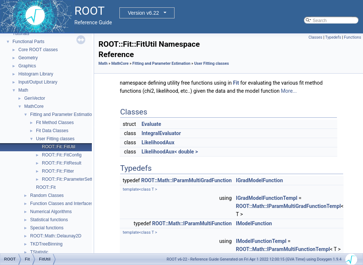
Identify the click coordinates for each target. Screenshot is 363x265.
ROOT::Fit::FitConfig (62, 155)
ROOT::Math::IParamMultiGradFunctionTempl (288, 206)
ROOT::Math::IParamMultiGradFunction (186, 180)
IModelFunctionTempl (261, 241)
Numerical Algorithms (51, 211)
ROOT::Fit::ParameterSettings (71, 179)
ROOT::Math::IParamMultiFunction (192, 223)
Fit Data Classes (52, 130)
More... (288, 91)
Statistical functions (49, 219)
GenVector (34, 98)
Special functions (47, 227)
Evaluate (151, 124)
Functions (352, 37)
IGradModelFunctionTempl (266, 198)
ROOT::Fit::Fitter (58, 171)
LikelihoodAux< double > (169, 152)
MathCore (34, 106)
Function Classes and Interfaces (61, 203)
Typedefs (333, 37)
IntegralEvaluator (161, 133)
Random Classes (47, 195)
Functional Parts (28, 41)
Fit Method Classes (55, 122)
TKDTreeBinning (46, 244)
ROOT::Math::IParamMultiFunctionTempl (283, 249)
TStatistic (39, 252)
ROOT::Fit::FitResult (61, 163)
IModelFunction (254, 223)
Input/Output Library (37, 82)
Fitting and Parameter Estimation (62, 114)
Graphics (27, 65)
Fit (236, 83)
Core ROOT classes (38, 49)
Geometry (28, 57)
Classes (315, 37)
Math (23, 90)
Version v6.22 (143, 13)
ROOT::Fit (45, 187)
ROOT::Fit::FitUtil (58, 146)
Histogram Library (35, 74)
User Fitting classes (55, 138)
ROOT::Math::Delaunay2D (55, 236)
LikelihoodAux (157, 142)
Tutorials (20, 33)
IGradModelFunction (259, 180)
